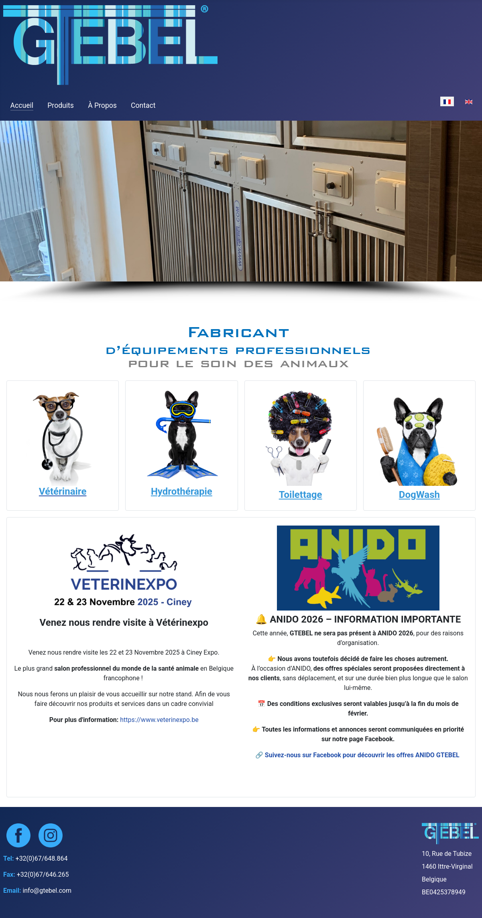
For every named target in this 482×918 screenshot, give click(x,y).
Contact (143, 105)
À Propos (102, 105)
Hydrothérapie (181, 491)
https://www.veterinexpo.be (159, 720)
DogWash (419, 494)
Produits (60, 105)
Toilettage (300, 494)
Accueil (21, 105)
